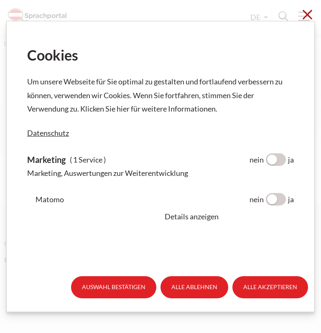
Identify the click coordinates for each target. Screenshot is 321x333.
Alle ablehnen (194, 286)
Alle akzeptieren (270, 286)
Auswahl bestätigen (113, 286)
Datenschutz (48, 132)
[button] (229, 216)
